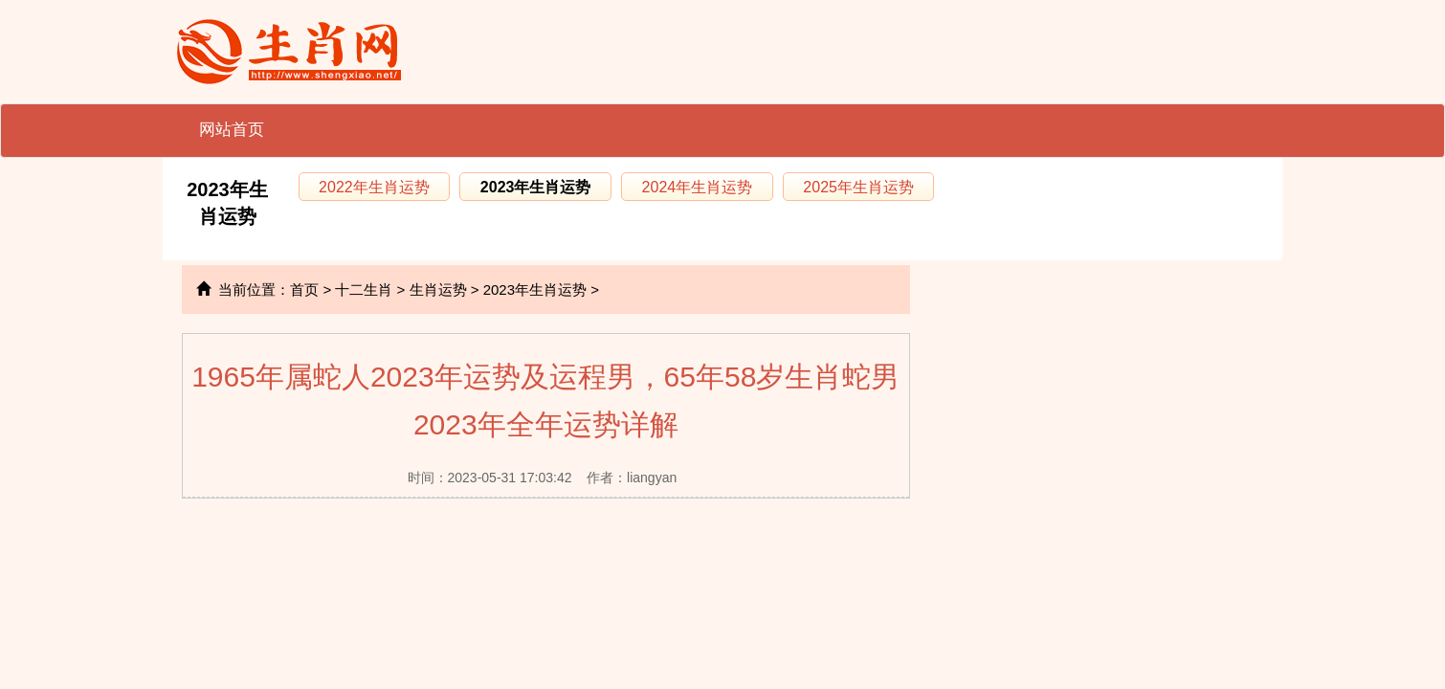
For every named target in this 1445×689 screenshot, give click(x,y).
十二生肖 (363, 289)
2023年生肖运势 (535, 187)
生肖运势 (438, 289)
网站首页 (231, 130)
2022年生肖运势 (374, 187)
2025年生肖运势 (858, 187)
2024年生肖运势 (697, 187)
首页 (304, 289)
